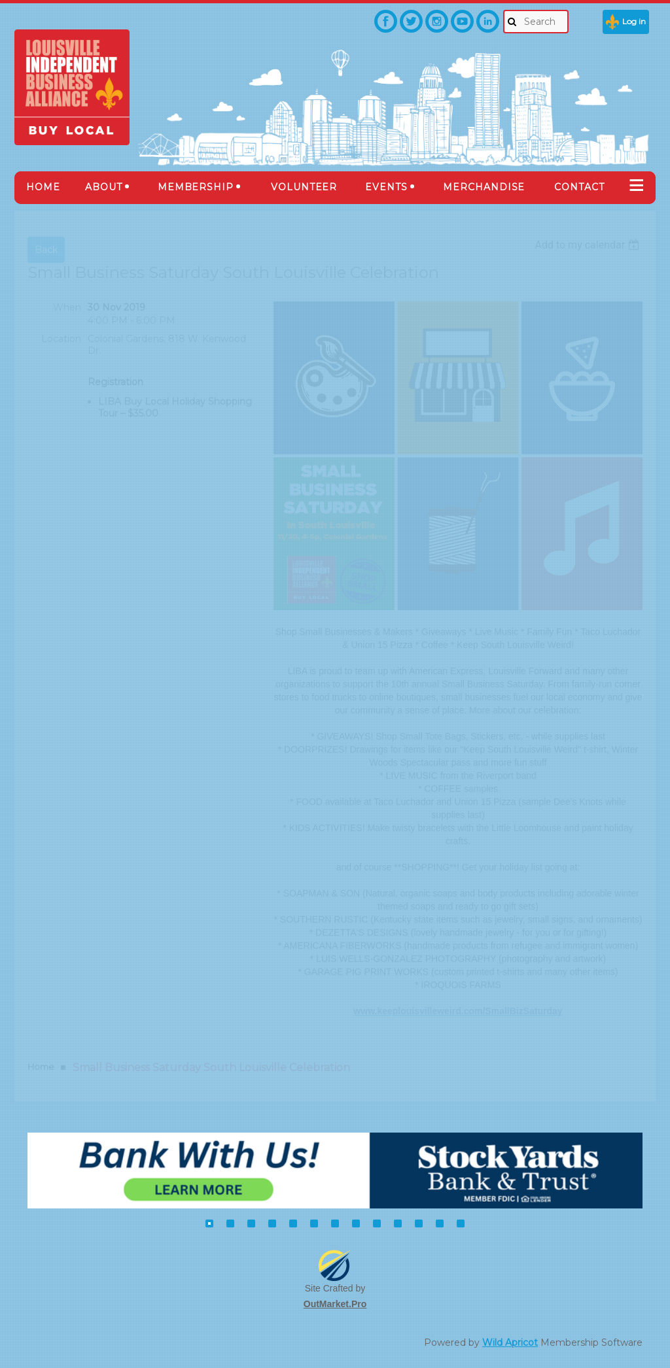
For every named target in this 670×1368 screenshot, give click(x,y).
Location (61, 339)
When (67, 307)
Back (46, 250)
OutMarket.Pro (335, 1304)
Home (40, 1066)
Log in (634, 21)
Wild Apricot (510, 1342)
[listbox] (589, 245)
